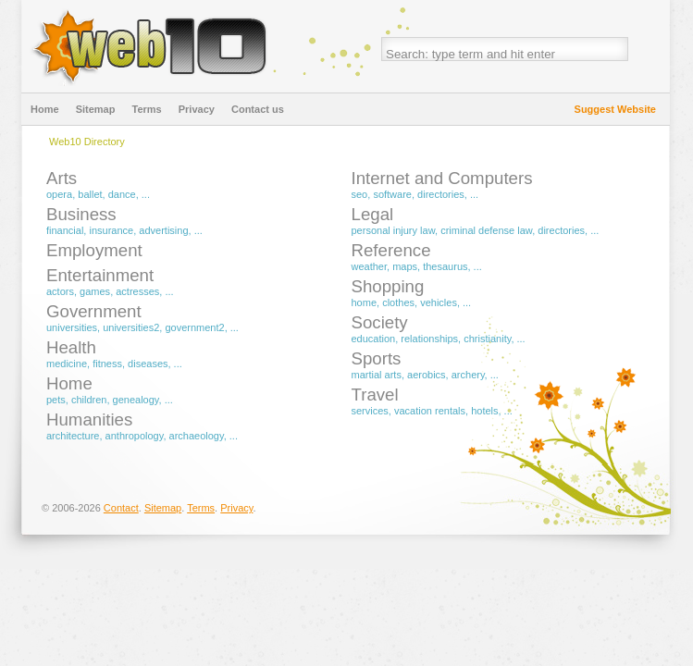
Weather (370, 266)
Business (81, 214)
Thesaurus (445, 266)
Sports (377, 358)
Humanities (89, 419)
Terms (146, 109)
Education (374, 338)
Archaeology (196, 435)
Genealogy (136, 399)
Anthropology (134, 435)
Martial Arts (377, 374)
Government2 (194, 327)
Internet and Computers (442, 178)
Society (380, 322)
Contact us (257, 109)
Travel (375, 394)
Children (89, 399)
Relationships (429, 338)
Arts (61, 178)
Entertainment (100, 275)
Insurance (111, 230)
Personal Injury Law (394, 230)
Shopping (388, 286)
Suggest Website (615, 109)
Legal (373, 214)
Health (71, 347)
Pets (56, 399)
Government (94, 311)
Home (45, 109)
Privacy (197, 109)
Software (392, 194)
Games (95, 291)
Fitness (107, 363)
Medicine (66, 363)
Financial (64, 230)
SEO (360, 194)
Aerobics (426, 374)
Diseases (147, 363)
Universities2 (131, 327)
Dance (122, 194)
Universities (71, 327)
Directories (440, 194)
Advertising (163, 230)
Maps (404, 266)
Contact (121, 507)
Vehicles (438, 302)
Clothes (398, 302)
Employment (94, 250)
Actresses (137, 291)
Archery (468, 374)
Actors (60, 291)
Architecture (72, 435)
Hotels (484, 410)
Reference (391, 250)
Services (370, 410)
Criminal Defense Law (486, 230)
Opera (59, 194)
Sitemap (96, 109)
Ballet (90, 194)
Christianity (487, 338)
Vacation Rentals (429, 410)
